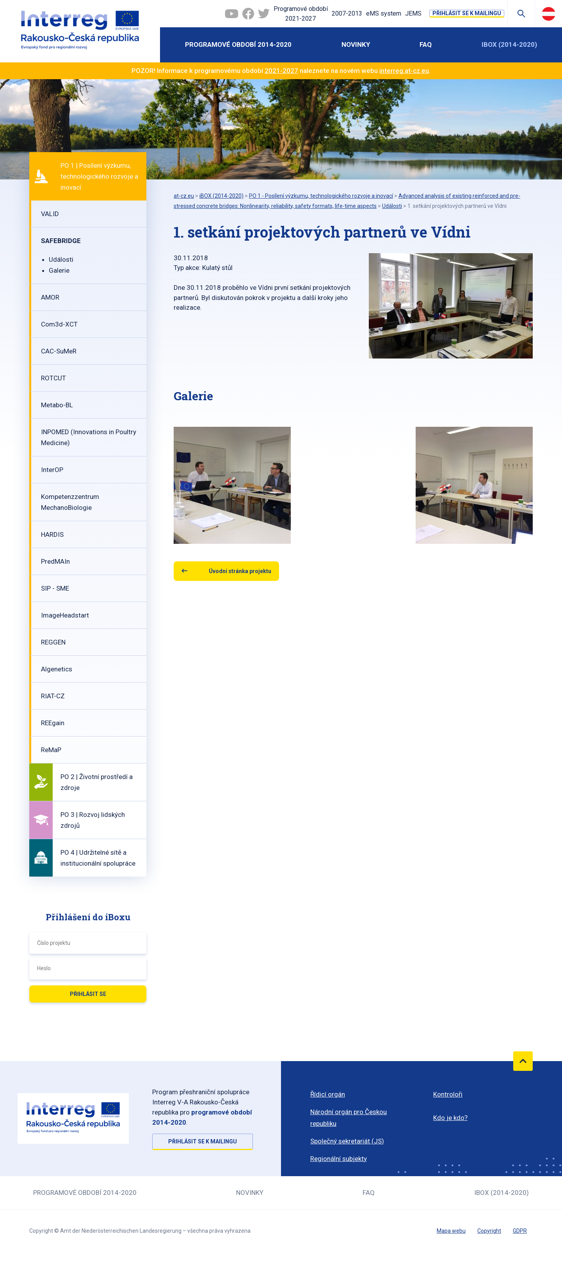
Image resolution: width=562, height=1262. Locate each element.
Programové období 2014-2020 (238, 44)
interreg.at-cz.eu (404, 71)
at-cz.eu (184, 196)
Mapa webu (451, 1231)
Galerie (59, 270)
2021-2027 (281, 71)
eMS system (383, 13)
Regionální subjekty (338, 1159)
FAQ (426, 44)
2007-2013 (347, 13)
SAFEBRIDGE (61, 241)
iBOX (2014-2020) (509, 44)
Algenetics (56, 669)
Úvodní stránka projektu (240, 571)
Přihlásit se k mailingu (466, 13)
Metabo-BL (57, 405)
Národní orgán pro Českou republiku (348, 1117)
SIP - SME (55, 588)
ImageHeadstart (65, 615)
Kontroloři (447, 1094)
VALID (50, 214)
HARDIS (52, 534)
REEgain (52, 723)
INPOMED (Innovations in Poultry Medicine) (88, 437)
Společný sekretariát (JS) (347, 1141)
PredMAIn (55, 561)
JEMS (413, 13)
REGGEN (53, 642)
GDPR (520, 1231)
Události (61, 259)
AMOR (50, 297)
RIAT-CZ (53, 696)
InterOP (52, 470)
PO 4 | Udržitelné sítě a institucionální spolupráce (97, 857)
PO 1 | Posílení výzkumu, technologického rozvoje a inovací (99, 176)
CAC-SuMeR (58, 351)
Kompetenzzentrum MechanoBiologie (70, 502)
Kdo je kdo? (450, 1118)
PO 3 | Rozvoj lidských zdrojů (92, 820)
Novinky (355, 44)
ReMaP (51, 750)
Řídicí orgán (327, 1094)
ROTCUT (53, 378)
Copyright (489, 1231)
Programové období (301, 14)
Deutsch (548, 13)
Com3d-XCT (59, 324)
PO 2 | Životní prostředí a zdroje (96, 782)
